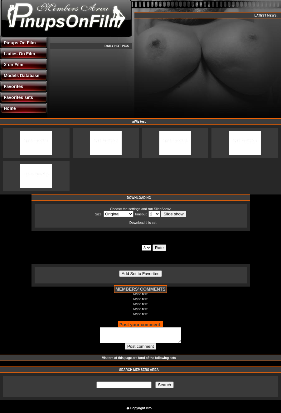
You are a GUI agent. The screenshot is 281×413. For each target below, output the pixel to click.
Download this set (143, 222)
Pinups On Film (20, 42)
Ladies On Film (19, 53)
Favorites (13, 86)
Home (10, 108)
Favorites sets (18, 97)
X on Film (13, 64)
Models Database (21, 75)
